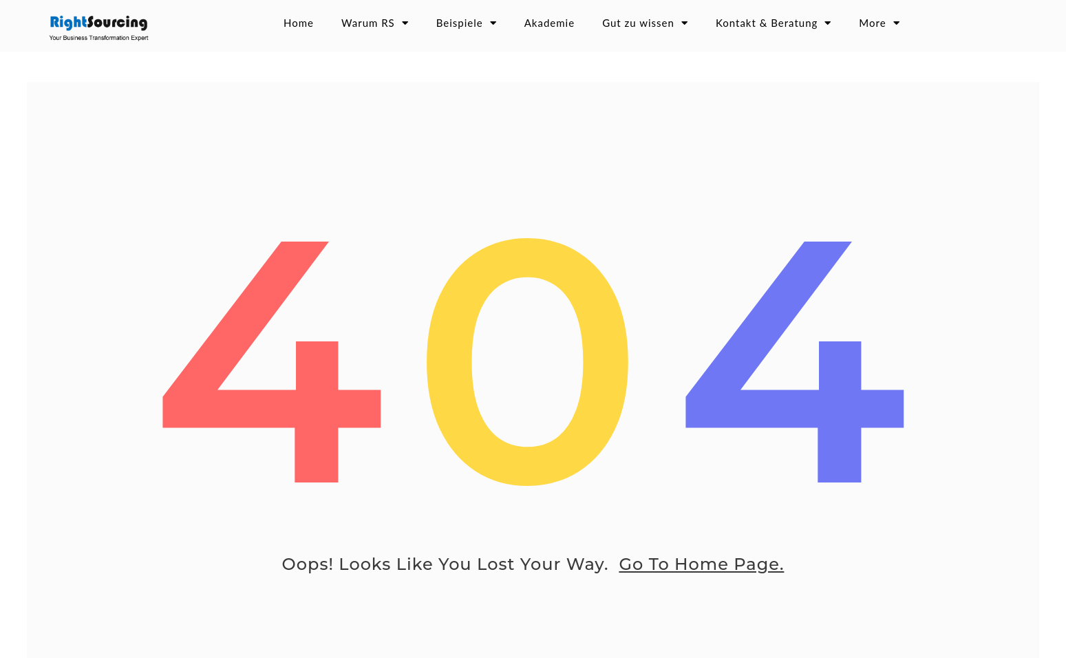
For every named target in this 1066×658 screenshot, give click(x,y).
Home (299, 23)
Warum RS (375, 23)
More (879, 23)
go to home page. (701, 572)
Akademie (549, 23)
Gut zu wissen (645, 23)
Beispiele (466, 23)
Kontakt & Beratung (773, 23)
